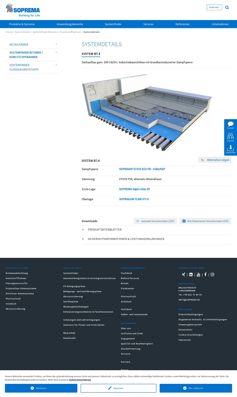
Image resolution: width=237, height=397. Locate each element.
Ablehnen (41, 388)
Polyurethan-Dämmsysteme (21, 288)
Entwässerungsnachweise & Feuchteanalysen (88, 311)
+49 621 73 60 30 (192, 294)
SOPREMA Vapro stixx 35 (134, 189)
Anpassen (118, 388)
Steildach (126, 309)
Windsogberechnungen (76, 306)
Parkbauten (127, 288)
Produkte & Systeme (17, 268)
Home (9, 32)
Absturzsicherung (15, 308)
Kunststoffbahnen (16, 278)
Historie (125, 353)
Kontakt (214, 7)
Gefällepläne (70, 301)
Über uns (126, 328)
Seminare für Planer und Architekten (83, 325)
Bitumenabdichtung (17, 273)
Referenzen (182, 24)
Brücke (125, 283)
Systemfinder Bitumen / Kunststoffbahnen (57, 32)
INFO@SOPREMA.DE (189, 299)
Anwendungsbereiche (133, 268)
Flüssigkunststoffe (16, 283)
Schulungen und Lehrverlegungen (81, 319)
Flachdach (126, 273)
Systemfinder (22, 32)
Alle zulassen (195, 388)
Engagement (128, 338)
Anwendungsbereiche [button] (70, 24)
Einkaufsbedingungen (191, 314)
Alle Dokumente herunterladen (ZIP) (208, 221)
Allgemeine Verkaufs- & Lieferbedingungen (203, 319)
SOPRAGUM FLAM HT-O (134, 199)
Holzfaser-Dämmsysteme (20, 293)
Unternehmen (128, 323)
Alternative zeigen (213, 160)
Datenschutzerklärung (80, 379)
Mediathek (69, 333)
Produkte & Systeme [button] (22, 24)
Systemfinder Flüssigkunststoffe (24, 67)
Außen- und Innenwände (134, 314)
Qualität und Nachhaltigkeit (137, 343)
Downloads (69, 338)
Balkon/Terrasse (130, 278)
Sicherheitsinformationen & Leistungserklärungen (126, 239)
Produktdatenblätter (104, 229)
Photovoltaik (13, 298)
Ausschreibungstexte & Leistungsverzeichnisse (89, 278)
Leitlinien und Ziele (132, 333)
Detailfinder (19, 44)
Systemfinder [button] (113, 24)
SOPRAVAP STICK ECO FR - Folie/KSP (142, 169)
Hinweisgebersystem (190, 324)
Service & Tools (72, 268)
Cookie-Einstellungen (191, 334)
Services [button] (149, 24)
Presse (124, 370)
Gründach (11, 303)
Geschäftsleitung (131, 348)
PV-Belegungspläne (74, 286)
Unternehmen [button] (220, 24)
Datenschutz (186, 329)
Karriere (125, 362)
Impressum (185, 340)
